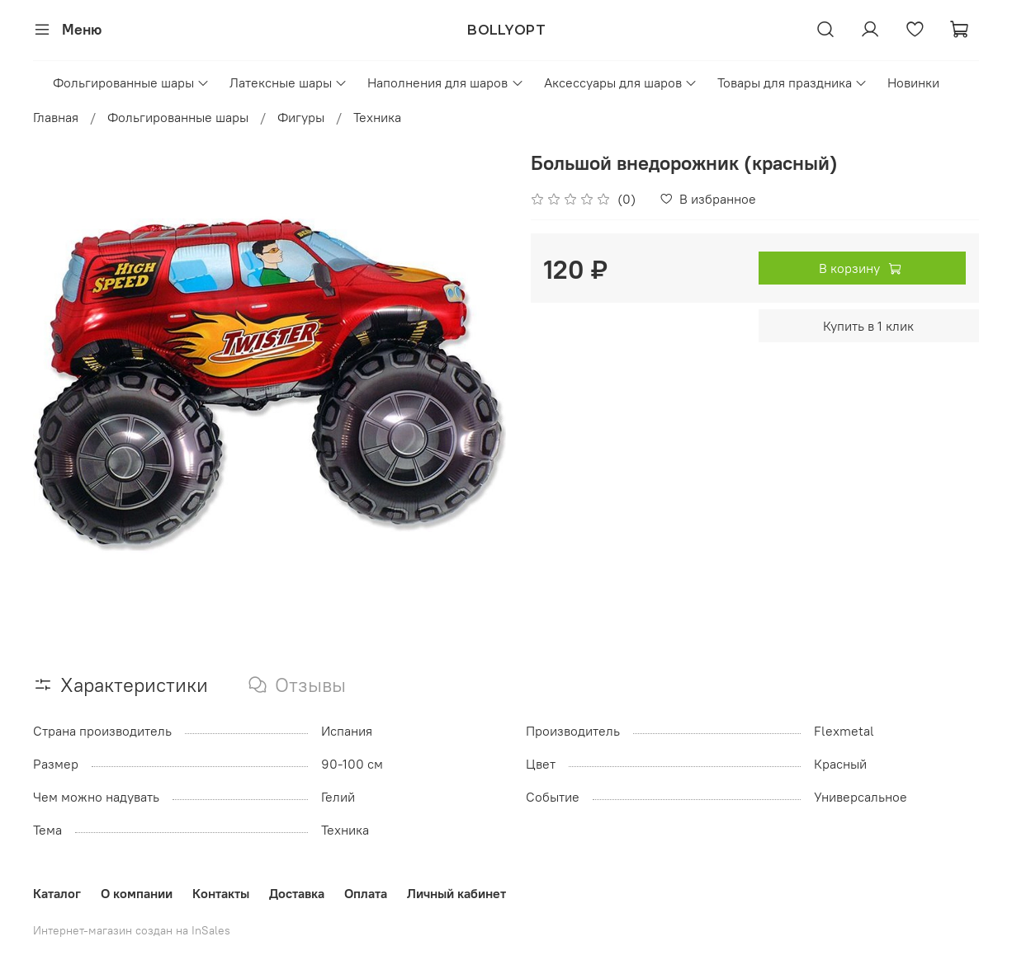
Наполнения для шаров (445, 82)
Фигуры (300, 117)
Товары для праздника (792, 82)
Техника (377, 117)
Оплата (365, 893)
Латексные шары (288, 82)
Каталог (57, 893)
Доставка (296, 893)
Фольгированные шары (131, 82)
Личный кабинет (456, 893)
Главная (55, 117)
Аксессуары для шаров (621, 82)
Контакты (220, 893)
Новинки (913, 82)
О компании (137, 893)
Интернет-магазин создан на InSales (131, 930)
